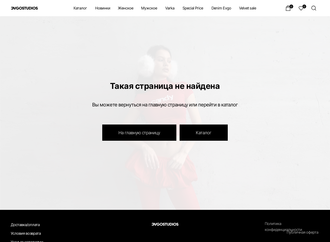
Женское (125, 8)
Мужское (149, 8)
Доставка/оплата (25, 224)
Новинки (102, 8)
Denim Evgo (221, 8)
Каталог (80, 8)
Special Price (193, 8)
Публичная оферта (302, 232)
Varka (169, 8)
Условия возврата (26, 233)
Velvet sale (247, 8)
